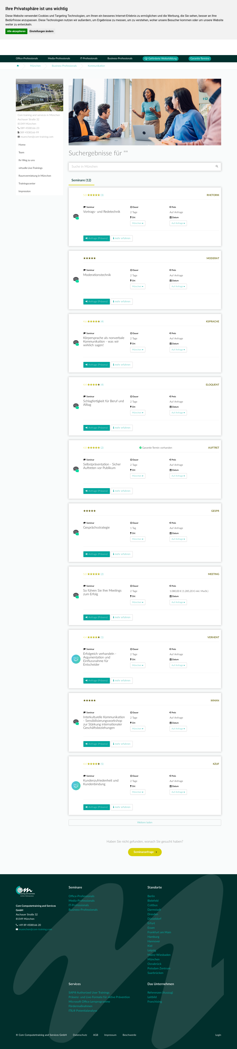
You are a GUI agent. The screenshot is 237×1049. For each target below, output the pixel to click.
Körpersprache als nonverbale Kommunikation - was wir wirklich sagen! (103, 341)
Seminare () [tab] (81, 180)
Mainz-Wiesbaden (159, 954)
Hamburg (153, 936)
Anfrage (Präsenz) (97, 238)
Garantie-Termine (199, 58)
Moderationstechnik (97, 275)
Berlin (151, 896)
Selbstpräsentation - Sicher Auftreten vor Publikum (102, 466)
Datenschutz (80, 1035)
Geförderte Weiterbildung (160, 58)
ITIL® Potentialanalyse (83, 1010)
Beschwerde (129, 1035)
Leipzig (151, 950)
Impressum (110, 1035)
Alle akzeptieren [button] (16, 31)
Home (22, 145)
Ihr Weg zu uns (27, 160)
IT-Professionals (88, 58)
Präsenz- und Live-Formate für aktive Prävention (99, 997)
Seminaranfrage (145, 852)
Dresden (152, 914)
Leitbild (152, 997)
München (35, 66)
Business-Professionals (120, 58)
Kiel (149, 945)
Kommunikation (96, 66)
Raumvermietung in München (35, 176)
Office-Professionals (27, 58)
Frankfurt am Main (159, 932)
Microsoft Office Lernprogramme (89, 1001)
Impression (25, 191)
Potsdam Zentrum (158, 968)
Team (21, 152)
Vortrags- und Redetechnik (101, 211)
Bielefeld (152, 900)
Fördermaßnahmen (80, 1006)
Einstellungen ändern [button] (41, 31)
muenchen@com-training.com (35, 929)
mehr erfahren (121, 238)
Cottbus (152, 905)
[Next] (145, 822)
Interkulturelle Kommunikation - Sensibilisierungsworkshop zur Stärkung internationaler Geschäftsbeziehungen (104, 723)
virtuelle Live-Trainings (31, 168)
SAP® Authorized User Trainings (89, 992)
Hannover (153, 941)
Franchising (154, 1001)
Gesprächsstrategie (96, 527)
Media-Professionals (59, 58)
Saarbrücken (155, 973)
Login (218, 1035)
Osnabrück (154, 964)
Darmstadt (154, 909)
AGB (96, 1035)
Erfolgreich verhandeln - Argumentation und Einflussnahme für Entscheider (99, 659)
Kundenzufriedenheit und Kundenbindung (100, 782)
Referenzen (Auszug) (160, 992)
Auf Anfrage (178, 223)
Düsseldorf (154, 918)
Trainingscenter (27, 183)
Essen (151, 927)
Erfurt (151, 923)
